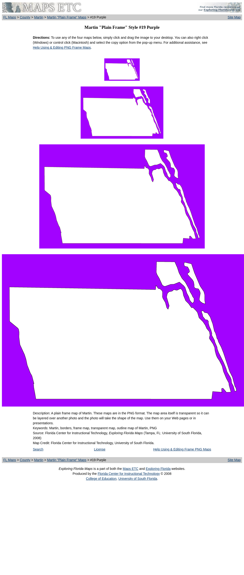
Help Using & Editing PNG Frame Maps (62, 47)
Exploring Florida (158, 469)
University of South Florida (137, 479)
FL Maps (9, 17)
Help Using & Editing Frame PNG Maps (182, 449)
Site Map (234, 17)
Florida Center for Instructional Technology (129, 474)
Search (38, 449)
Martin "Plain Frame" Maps (66, 17)
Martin (38, 17)
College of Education (101, 479)
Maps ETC (130, 469)
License (99, 449)
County (25, 17)
